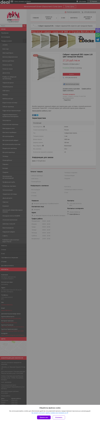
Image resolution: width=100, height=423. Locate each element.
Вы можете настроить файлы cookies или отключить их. (49, 413)
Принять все (44, 417)
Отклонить (58, 417)
